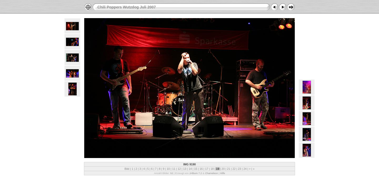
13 (184, 168)
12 (179, 168)
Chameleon (211, 173)
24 (245, 168)
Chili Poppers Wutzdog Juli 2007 (126, 7)
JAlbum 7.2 (195, 173)
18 (212, 168)
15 (195, 168)
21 (228, 168)
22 (234, 168)
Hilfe (222, 173)
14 (190, 168)
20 (223, 168)
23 (239, 168)
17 (206, 168)
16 (201, 168)
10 (168, 168)
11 (173, 168)
